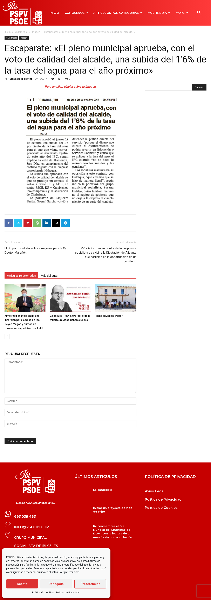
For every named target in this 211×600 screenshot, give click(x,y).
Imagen (36, 32)
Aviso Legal (154, 491)
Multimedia (21, 32)
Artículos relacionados (21, 275)
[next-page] (13, 336)
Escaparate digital (20, 78)
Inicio (8, 32)
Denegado (56, 584)
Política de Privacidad (68, 592)
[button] (199, 13)
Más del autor (50, 275)
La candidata (103, 489)
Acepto (22, 584)
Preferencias (90, 584)
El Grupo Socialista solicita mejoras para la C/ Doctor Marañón (35, 250)
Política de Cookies (161, 508)
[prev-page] (7, 336)
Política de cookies (43, 592)
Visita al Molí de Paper (109, 315)
